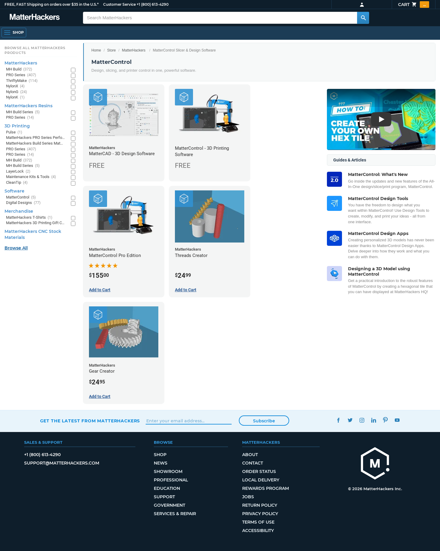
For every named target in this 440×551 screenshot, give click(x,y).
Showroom (168, 471)
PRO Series (21, 75)
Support (164, 496)
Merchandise (19, 211)
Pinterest (385, 420)
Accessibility (258, 530)
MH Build (19, 69)
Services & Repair (175, 513)
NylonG (16, 92)
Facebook (338, 420)
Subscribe (264, 421)
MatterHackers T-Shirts (29, 218)
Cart (413, 4)
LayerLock (18, 171)
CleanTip (17, 183)
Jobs (248, 496)
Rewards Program (265, 488)
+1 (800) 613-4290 (153, 4)
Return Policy (259, 505)
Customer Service (119, 4)
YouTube (397, 420)
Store (111, 50)
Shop (160, 454)
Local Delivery (260, 480)
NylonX (15, 86)
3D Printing (17, 126)
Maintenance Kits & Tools (31, 177)
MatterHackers (133, 50)
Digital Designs (23, 203)
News (160, 463)
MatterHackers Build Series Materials (35, 143)
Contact (252, 463)
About (250, 454)
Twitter (350, 420)
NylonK (15, 97)
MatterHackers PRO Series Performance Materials (35, 138)
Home (96, 50)
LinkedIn (373, 420)
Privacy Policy (260, 513)
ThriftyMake (22, 81)
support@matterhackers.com (61, 463)
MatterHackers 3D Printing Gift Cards (35, 223)
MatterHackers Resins (28, 105)
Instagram (361, 420)
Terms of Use (258, 522)
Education (167, 488)
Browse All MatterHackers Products (35, 50)
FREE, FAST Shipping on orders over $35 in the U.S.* (52, 4)
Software (14, 191)
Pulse (14, 132)
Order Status (259, 471)
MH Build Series (23, 112)
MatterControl (21, 197)
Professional (171, 480)
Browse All (16, 248)
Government (169, 505)
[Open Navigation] (14, 32)
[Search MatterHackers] (363, 18)
